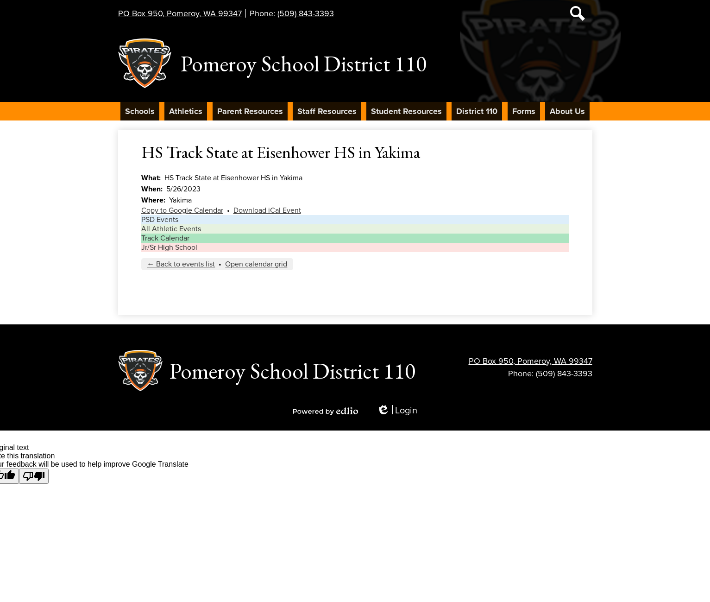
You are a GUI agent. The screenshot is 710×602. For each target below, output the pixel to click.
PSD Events (159, 219)
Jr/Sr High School (169, 247)
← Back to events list (181, 264)
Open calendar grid (256, 264)
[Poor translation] (34, 476)
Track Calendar (165, 238)
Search (577, 15)
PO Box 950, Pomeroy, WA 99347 (180, 13)
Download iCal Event (267, 210)
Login (397, 411)
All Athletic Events (171, 229)
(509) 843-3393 (305, 13)
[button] (139, 111)
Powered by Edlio (325, 411)
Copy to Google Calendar (182, 210)
